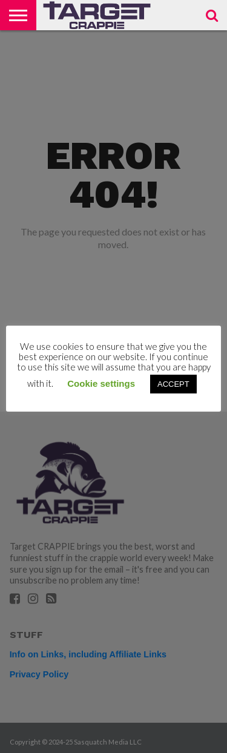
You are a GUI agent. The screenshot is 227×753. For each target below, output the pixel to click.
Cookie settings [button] (101, 383)
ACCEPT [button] (173, 384)
